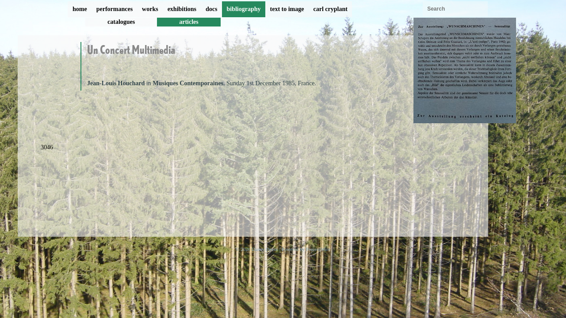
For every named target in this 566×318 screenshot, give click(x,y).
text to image (287, 9)
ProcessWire (318, 249)
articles (189, 22)
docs (211, 9)
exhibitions (182, 9)
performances (114, 9)
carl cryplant (330, 9)
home (80, 9)
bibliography (243, 9)
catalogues (121, 22)
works (150, 9)
